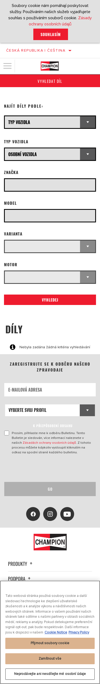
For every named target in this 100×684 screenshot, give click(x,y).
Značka (11, 172)
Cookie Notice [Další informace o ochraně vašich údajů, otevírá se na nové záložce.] (56, 632)
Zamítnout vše (50, 658)
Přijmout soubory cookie (50, 643)
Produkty (21, 563)
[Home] (50, 66)
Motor (10, 264)
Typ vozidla (16, 142)
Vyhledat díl (50, 81)
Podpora (20, 578)
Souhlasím (51, 34)
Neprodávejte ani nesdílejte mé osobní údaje (50, 674)
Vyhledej (50, 300)
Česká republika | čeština (35, 50)
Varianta (13, 234)
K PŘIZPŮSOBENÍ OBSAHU (53, 425)
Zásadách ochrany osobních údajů (49, 442)
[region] (50, 632)
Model (10, 203)
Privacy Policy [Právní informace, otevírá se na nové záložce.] (79, 632)
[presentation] (48, 468)
